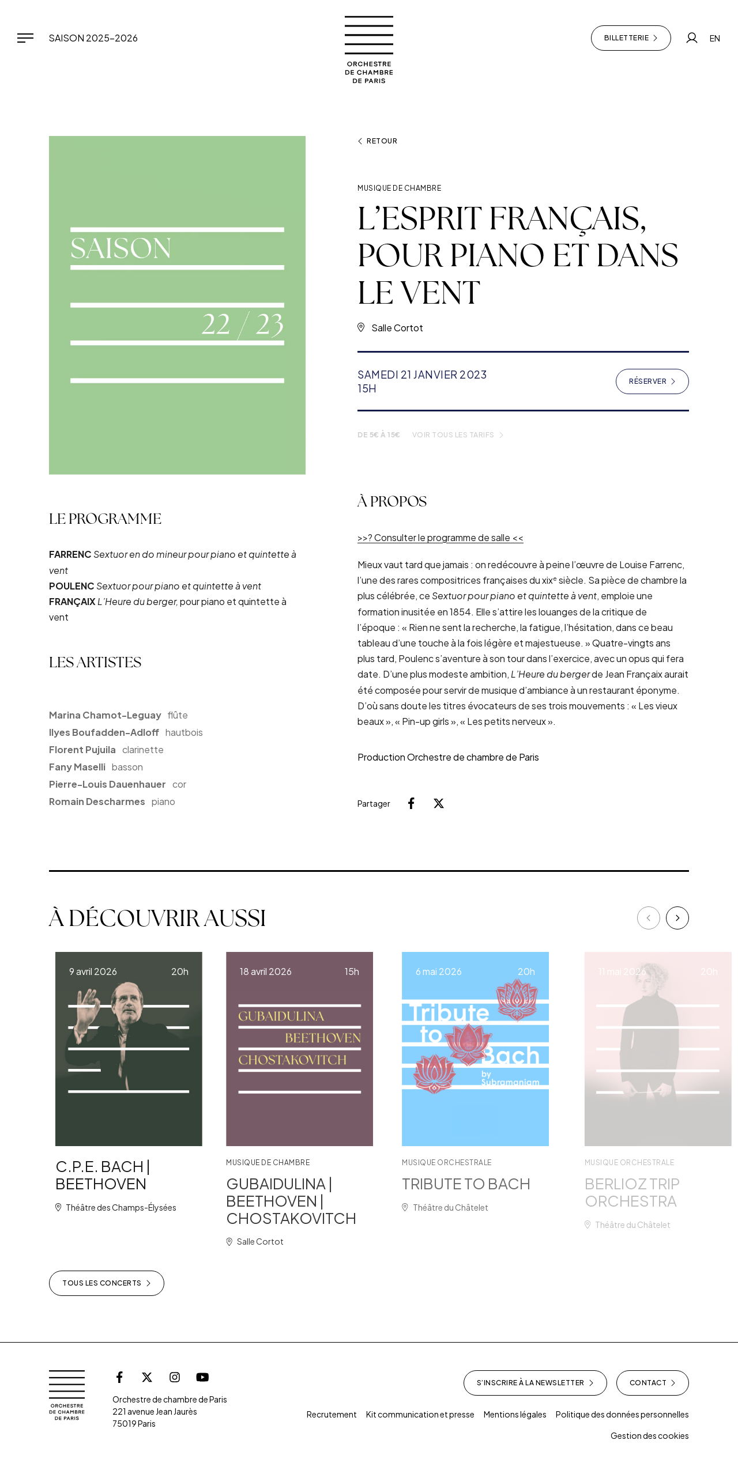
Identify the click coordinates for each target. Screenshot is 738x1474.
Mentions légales (515, 1414)
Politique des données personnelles (622, 1414)
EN (715, 38)
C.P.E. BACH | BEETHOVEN (122, 1174)
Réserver (659, 384)
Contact (653, 1383)
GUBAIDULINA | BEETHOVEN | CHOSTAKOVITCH (323, 1200)
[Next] (677, 917)
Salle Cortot (397, 328)
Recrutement (332, 1414)
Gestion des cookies (650, 1435)
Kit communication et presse (420, 1414)
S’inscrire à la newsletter (535, 1383)
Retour (377, 141)
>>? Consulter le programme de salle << (440, 556)
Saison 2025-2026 (93, 38)
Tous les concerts (106, 1283)
